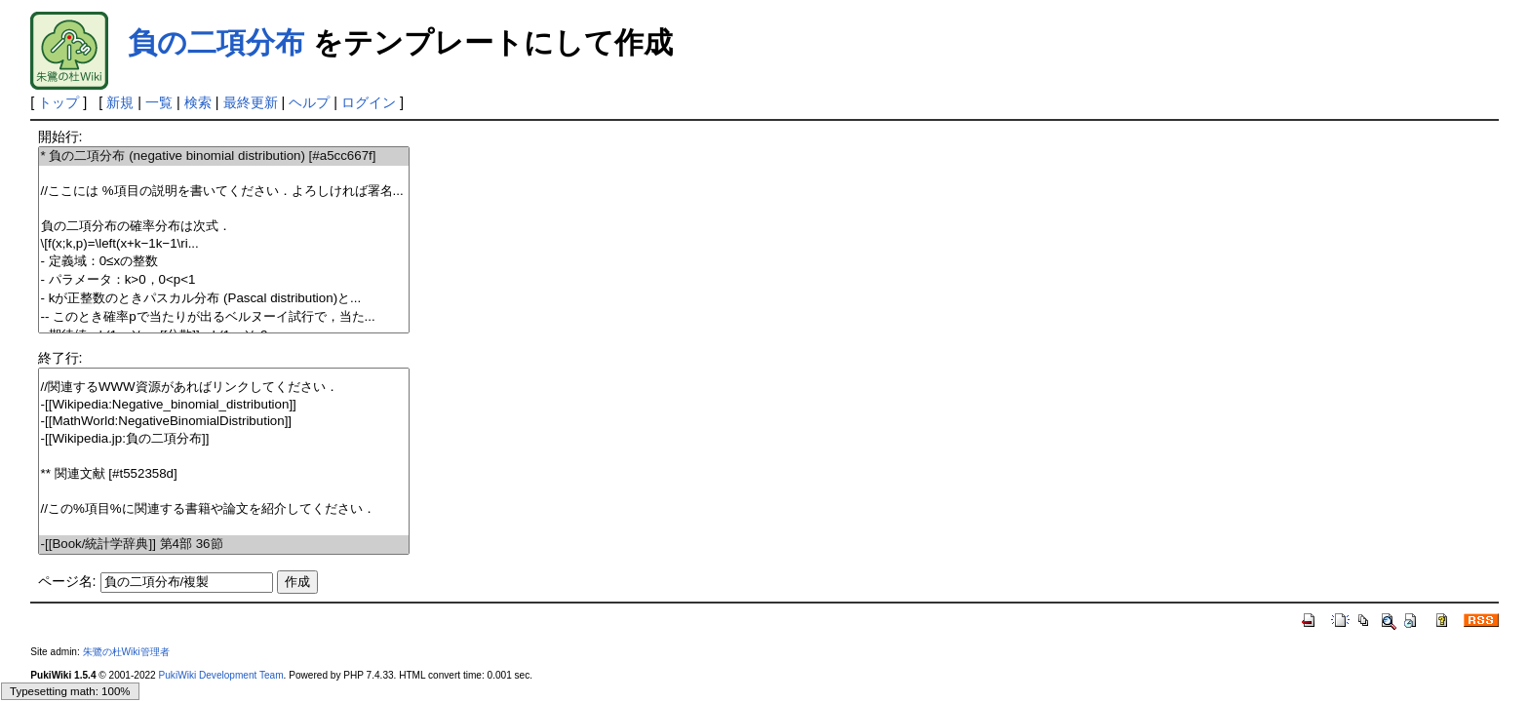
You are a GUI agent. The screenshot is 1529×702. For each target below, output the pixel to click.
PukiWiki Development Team (221, 675)
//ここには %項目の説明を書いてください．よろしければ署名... (224, 191)
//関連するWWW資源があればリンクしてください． (224, 387)
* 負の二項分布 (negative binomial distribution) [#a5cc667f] (224, 156)
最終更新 (250, 102)
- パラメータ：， (224, 280)
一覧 (159, 102)
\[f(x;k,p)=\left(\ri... (224, 244)
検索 (198, 102)
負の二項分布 (216, 42)
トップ (58, 102)
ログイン (368, 102)
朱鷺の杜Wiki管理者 (126, 651)
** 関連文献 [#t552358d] (224, 474)
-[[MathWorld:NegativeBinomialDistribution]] (224, 421)
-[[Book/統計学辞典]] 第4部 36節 (224, 544)
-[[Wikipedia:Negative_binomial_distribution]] (224, 405)
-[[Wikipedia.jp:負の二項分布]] (224, 439)
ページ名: (67, 581)
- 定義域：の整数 (224, 262)
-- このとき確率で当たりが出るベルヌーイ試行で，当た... (224, 317)
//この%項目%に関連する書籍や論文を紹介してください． (224, 509)
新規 (120, 102)
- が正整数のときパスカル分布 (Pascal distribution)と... (224, 299)
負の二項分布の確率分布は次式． (224, 226)
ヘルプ (309, 102)
